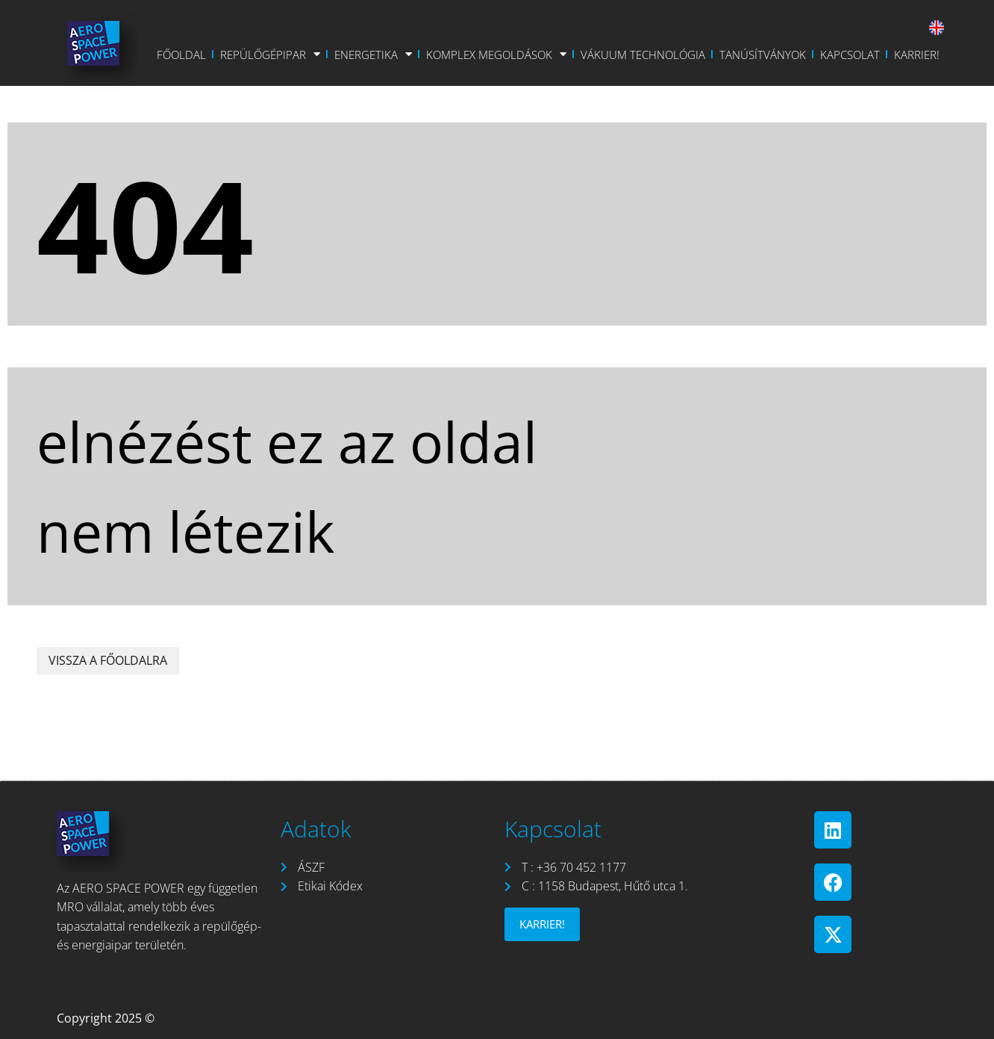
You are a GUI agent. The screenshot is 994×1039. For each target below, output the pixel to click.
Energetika (373, 54)
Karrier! (917, 54)
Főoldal (181, 54)
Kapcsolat (850, 54)
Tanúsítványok (762, 54)
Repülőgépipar (270, 54)
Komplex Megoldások (496, 54)
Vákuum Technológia (643, 54)
